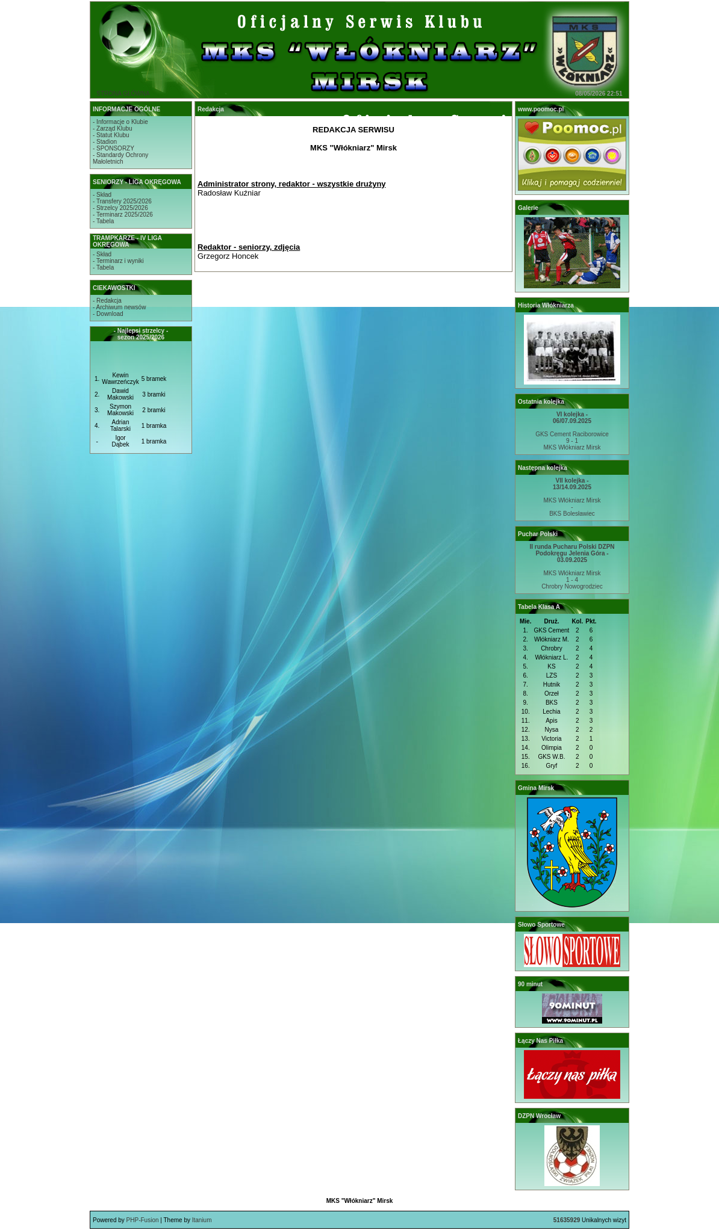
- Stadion (105, 141)
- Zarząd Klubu (112, 128)
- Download (108, 314)
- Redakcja (107, 300)
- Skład (102, 194)
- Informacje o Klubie (120, 122)
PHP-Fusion (142, 1220)
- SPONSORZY (113, 148)
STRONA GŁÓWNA (122, 93)
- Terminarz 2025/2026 (123, 214)
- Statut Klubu (111, 135)
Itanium (202, 1220)
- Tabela (103, 221)
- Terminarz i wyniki (118, 261)
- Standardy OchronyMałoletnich (120, 158)
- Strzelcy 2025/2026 (120, 208)
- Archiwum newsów (119, 307)
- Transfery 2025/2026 (122, 201)
